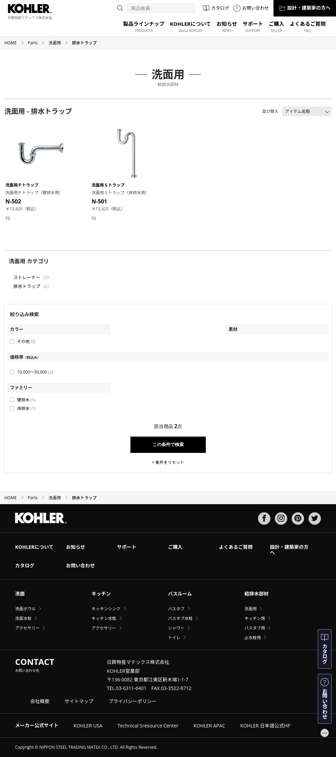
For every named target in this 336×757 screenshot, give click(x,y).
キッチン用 (254, 618)
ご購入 (175, 547)
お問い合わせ (251, 8)
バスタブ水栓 (180, 618)
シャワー (176, 628)
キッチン (101, 593)
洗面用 (58, 43)
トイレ (174, 638)
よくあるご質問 (236, 547)
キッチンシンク (105, 609)
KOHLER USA (88, 725)
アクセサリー (27, 628)
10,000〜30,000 (35, 372)
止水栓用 (252, 638)
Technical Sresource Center (147, 725)
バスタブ (176, 609)
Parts (36, 43)
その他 (26, 341)
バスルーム (180, 593)
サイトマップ (79, 701)
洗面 (20, 593)
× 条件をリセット (168, 462)
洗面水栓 (23, 618)
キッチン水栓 (103, 618)
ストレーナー (26, 277)
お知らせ (75, 547)
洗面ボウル (25, 609)
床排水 (26, 408)
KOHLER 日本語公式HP (265, 725)
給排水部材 (256, 593)
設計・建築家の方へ (305, 7)
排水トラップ (26, 286)
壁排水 (26, 400)
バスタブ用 (254, 628)
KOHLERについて (34, 547)
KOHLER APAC (209, 725)
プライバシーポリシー (133, 701)
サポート (126, 547)
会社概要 (39, 701)
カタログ (216, 8)
